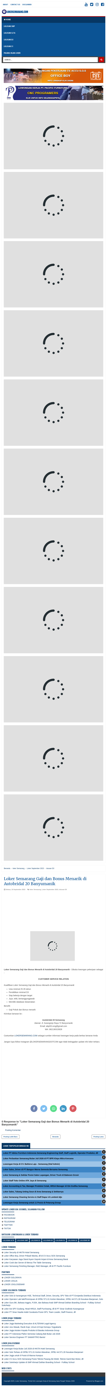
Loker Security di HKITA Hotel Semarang (21, 1252)
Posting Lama (98, 1137)
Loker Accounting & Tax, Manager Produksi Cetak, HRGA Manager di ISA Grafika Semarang (45, 1186)
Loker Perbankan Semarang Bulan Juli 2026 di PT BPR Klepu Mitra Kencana (38, 1158)
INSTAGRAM (9, 1218)
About (5, 4)
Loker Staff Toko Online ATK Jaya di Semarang (24, 1181)
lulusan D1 (35, 1240)
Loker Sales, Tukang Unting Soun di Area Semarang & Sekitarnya (33, 1192)
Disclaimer (26, 4)
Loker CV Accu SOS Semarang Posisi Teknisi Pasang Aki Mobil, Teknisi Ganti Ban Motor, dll (43, 1359)
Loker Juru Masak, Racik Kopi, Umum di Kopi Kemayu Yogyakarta (32, 1327)
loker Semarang (35, 889)
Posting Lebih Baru (10, 1137)
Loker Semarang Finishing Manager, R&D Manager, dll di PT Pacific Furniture (37, 1266)
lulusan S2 (72, 1240)
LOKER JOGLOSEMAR (14, 1284)
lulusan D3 (63, 889)
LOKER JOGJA (10, 1281)
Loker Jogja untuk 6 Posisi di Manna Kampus (23, 1355)
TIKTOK (7, 1228)
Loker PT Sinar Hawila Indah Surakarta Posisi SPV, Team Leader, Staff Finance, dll (40, 1312)
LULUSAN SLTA (9, 33)
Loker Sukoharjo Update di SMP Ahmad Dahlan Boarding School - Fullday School (39, 1362)
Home (7, 19)
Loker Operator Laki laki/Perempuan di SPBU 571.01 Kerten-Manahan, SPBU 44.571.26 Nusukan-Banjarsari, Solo (53, 1299)
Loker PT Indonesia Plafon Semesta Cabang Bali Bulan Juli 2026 (32, 1334)
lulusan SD (85, 1240)
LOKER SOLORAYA (12, 1277)
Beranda (55, 1137)
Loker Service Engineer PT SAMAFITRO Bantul (24, 1337)
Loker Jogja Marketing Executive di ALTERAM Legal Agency (30, 1323)
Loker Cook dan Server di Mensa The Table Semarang (27, 1263)
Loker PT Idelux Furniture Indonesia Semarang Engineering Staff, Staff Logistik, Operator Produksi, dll (50, 1153)
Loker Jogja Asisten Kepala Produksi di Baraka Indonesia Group (31, 1330)
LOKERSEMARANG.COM (25, 1035)
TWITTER (8, 1225)
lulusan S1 (60, 1240)
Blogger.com (99, 1381)
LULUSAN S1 (8, 46)
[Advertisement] (53, 911)
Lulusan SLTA (8, 1240)
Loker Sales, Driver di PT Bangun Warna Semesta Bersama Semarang (35, 1169)
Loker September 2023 (50, 889)
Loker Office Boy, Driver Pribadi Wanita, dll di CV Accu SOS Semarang (34, 1256)
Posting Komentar (13, 1130)
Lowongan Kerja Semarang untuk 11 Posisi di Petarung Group (32, 1203)
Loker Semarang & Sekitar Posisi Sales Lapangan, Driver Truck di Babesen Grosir (41, 1175)
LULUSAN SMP (9, 26)
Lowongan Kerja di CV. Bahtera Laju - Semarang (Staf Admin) (31, 1164)
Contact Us (15, 4)
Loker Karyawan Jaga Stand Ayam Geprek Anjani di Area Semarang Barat (36, 1259)
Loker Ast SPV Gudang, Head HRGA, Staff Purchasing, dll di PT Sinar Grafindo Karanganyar (44, 1309)
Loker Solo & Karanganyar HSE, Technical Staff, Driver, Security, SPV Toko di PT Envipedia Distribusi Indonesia (52, 1296)
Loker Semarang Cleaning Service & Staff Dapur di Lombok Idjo (32, 1197)
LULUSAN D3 (8, 39)
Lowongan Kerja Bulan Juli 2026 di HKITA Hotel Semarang (29, 1349)
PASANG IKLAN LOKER (12, 53)
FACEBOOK (9, 1215)
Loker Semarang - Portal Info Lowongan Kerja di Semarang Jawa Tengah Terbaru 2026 (45, 1381)
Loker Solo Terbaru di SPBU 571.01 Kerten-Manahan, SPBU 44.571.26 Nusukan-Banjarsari (43, 1352)
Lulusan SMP (22, 1240)
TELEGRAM (9, 1222)
